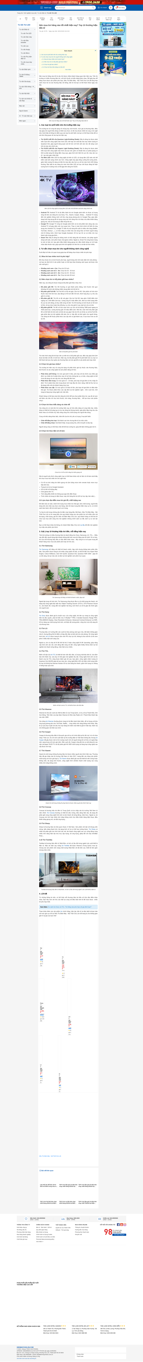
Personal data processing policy (45, 1239)
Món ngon (27, 121)
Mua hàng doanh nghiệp (24, 1234)
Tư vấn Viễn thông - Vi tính (27, 87)
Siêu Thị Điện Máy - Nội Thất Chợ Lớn (50, 1156)
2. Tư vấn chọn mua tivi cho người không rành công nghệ (56, 57)
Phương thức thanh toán (82, 1232)
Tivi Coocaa (51, 813)
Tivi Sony (42, 615)
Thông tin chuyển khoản (82, 1227)
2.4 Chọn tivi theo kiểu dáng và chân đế (53, 67)
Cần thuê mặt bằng (22, 1237)
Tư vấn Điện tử (42, 13)
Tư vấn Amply (25, 49)
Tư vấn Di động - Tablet (27, 75)
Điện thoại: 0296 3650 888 (107, 1333)
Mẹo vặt (27, 106)
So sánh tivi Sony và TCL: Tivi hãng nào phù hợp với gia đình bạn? (69, 907)
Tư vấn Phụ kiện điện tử (26, 57)
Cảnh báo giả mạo (22, 1239)
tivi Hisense (49, 721)
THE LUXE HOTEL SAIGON (54, 1326)
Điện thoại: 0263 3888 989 (79, 1333)
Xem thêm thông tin (119, 1234)
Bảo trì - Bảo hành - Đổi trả (44, 1227)
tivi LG (48, 636)
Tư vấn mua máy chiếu (26, 63)
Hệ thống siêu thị (21, 1229)
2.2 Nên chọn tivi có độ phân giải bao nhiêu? (54, 62)
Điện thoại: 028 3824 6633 (50, 1333)
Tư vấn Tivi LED (26, 33)
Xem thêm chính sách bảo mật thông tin (26, 1358)
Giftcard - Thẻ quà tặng (62, 1230)
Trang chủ (20, 13)
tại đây (82, 525)
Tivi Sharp (92, 829)
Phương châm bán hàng (24, 1232)
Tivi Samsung (43, 549)
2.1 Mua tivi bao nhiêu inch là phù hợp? (53, 59)
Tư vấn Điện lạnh (27, 69)
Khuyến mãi (78, 1234)
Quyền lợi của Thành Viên (63, 1227)
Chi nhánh (102, 7)
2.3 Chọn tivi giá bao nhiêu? (50, 64)
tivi (61, 911)
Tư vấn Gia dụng (27, 81)
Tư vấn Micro (25, 53)
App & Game (27, 111)
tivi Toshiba (65, 845)
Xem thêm (68, 69)
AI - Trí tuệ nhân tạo (27, 116)
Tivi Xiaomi (63, 758)
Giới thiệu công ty (22, 1227)
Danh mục (47, 7)
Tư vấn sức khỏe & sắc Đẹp (27, 99)
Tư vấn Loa (24, 46)
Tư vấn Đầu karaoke (25, 41)
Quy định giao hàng (41, 1229)
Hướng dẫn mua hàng (81, 1229)
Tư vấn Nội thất (27, 93)
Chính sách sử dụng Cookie (44, 1234)
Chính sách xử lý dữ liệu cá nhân (45, 1237)
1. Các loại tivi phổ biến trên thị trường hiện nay (53, 54)
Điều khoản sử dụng (42, 1232)
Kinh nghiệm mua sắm (30, 13)
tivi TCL (53, 654)
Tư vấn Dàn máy (26, 37)
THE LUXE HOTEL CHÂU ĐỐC (112, 1326)
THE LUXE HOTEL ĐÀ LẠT (83, 1326)
